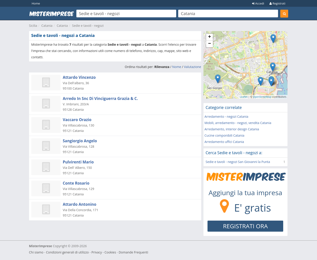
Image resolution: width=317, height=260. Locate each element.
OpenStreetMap (262, 96)
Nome (176, 67)
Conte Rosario (76, 183)
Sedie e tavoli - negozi (88, 25)
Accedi (258, 3)
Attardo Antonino (79, 204)
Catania (46, 25)
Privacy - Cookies (103, 252)
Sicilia (33, 25)
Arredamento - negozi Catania (227, 116)
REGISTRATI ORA (245, 226)
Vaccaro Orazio (77, 119)
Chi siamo (36, 252)
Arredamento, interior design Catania (232, 129)
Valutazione (192, 67)
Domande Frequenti (133, 252)
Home (36, 3)
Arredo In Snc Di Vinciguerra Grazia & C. (100, 98)
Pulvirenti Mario (78, 162)
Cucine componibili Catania (224, 135)
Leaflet (244, 96)
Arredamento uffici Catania (224, 142)
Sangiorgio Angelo (80, 140)
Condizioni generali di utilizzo (67, 252)
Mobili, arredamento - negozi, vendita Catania (238, 123)
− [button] (209, 44)
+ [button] (209, 37)
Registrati (277, 3)
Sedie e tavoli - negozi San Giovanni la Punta (238, 162)
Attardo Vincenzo (79, 77)
